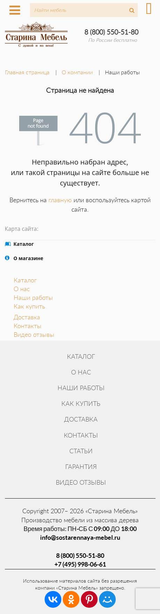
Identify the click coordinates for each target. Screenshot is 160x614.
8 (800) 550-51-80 (111, 32)
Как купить (29, 306)
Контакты (27, 325)
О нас (22, 289)
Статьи (81, 451)
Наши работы (33, 297)
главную (60, 200)
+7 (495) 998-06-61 (80, 564)
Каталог (25, 280)
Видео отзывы (34, 334)
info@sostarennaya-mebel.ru (80, 537)
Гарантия (81, 466)
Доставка (27, 317)
